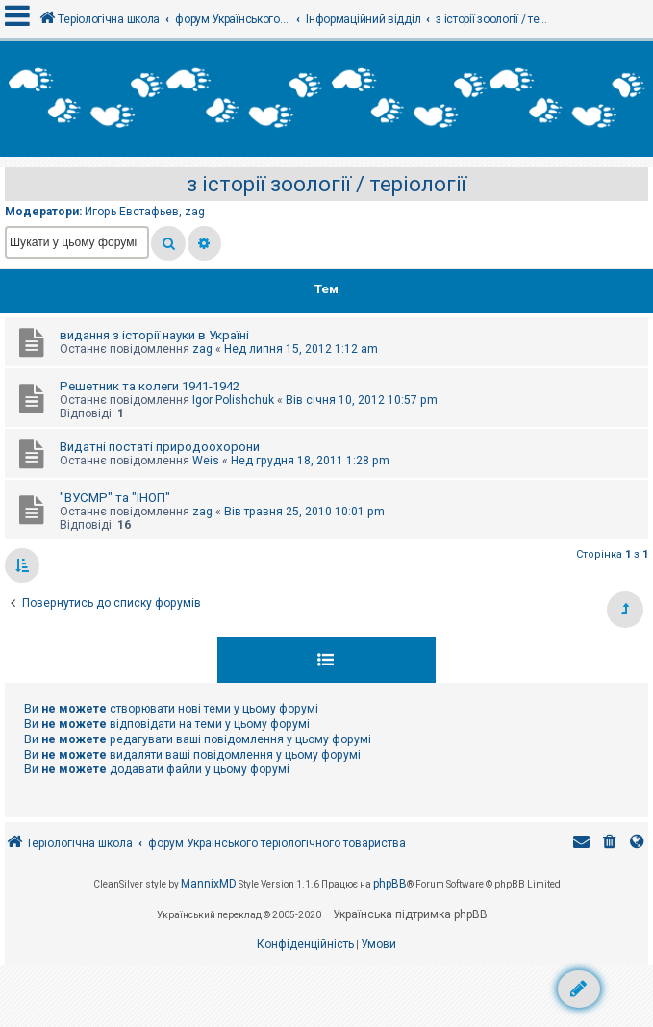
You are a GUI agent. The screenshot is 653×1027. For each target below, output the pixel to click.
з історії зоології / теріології (326, 184)
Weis (205, 460)
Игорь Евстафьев (132, 211)
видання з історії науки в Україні (154, 335)
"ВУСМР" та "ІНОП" (115, 497)
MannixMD (209, 883)
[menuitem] (609, 844)
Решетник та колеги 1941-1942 (149, 386)
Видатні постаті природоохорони (160, 446)
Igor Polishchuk (233, 400)
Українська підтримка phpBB (410, 914)
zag (195, 211)
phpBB (390, 883)
